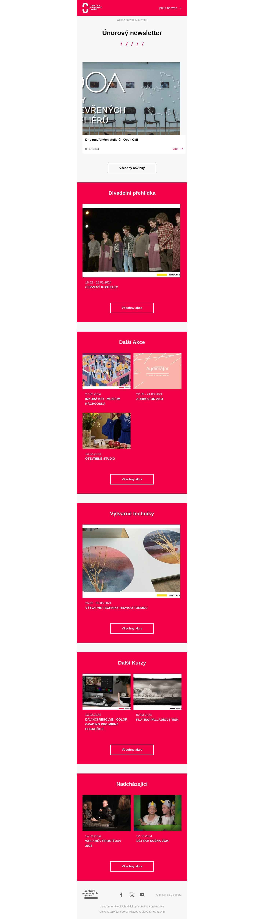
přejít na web (170, 8)
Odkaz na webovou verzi (132, 19)
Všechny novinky (132, 168)
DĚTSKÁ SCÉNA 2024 (152, 841)
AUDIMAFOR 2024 (149, 399)
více (178, 149)
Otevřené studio (100, 458)
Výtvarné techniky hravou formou (116, 608)
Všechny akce (132, 308)
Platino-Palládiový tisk (157, 719)
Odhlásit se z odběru (169, 894)
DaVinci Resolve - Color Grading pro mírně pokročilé (106, 724)
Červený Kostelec (101, 287)
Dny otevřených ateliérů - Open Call (111, 139)
